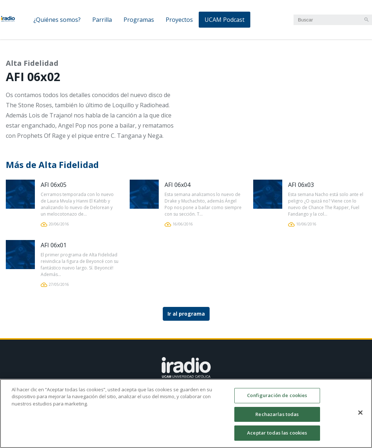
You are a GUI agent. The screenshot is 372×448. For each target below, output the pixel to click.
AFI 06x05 (53, 185)
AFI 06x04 (177, 185)
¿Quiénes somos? (57, 20)
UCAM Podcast (224, 20)
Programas (139, 20)
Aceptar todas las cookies (277, 436)
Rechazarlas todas (277, 418)
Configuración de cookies (277, 399)
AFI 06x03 (301, 185)
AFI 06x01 (53, 245)
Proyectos (179, 20)
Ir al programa (186, 313)
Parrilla (102, 20)
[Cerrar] (360, 416)
